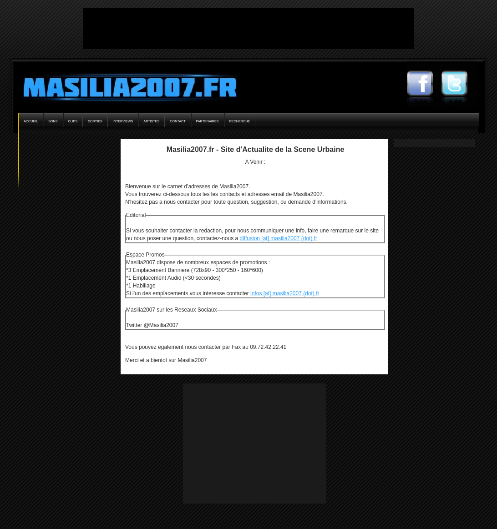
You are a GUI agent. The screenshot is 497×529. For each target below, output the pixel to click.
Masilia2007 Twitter (458, 84)
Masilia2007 (125, 85)
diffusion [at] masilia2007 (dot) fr (279, 238)
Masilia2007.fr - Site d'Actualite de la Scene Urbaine (256, 149)
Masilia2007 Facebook (424, 84)
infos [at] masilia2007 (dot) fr (284, 293)
